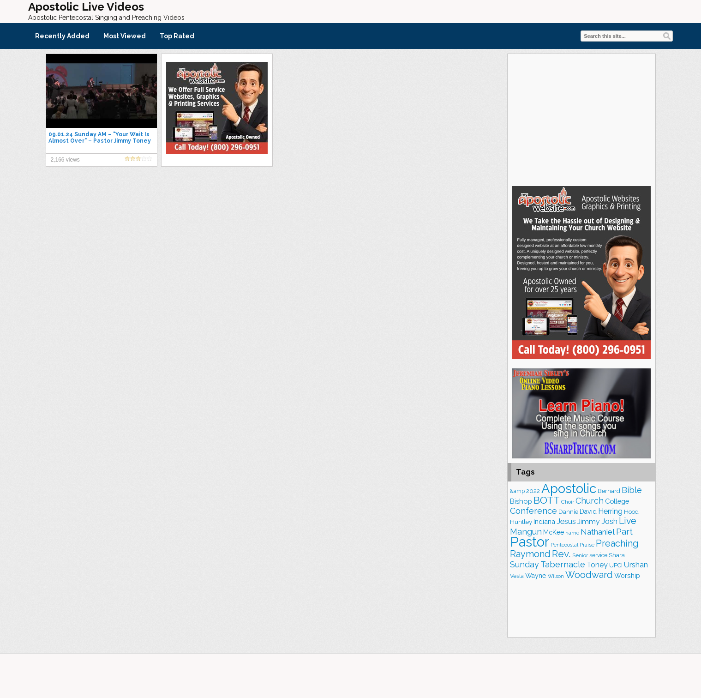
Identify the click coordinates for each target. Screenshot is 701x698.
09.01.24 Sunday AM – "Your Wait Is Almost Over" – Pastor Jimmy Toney (99, 137)
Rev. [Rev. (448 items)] (561, 554)
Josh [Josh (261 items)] (609, 521)
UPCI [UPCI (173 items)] (616, 565)
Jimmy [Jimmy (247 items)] (588, 521)
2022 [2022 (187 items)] (533, 490)
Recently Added (62, 36)
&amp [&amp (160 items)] (517, 491)
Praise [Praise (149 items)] (587, 545)
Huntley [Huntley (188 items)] (521, 521)
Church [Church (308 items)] (589, 500)
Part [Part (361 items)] (624, 531)
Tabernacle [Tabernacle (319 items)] (562, 564)
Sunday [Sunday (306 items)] (524, 564)
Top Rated (177, 36)
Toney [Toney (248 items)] (597, 564)
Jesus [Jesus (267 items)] (566, 521)
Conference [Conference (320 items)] (533, 511)
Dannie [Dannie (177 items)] (568, 511)
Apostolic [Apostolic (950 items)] (568, 488)
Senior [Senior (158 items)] (580, 555)
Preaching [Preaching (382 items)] (617, 543)
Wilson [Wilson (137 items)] (556, 576)
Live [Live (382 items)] (627, 521)
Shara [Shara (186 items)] (617, 555)
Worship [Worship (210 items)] (627, 575)
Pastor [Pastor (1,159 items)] (529, 542)
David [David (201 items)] (588, 511)
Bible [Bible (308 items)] (632, 490)
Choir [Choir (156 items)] (567, 502)
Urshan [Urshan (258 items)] (636, 564)
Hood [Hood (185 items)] (631, 511)
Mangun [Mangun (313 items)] (526, 531)
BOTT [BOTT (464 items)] (546, 500)
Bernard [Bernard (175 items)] (609, 490)
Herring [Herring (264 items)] (610, 511)
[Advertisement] (581, 118)
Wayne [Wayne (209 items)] (535, 575)
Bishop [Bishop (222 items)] (521, 501)
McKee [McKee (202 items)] (553, 532)
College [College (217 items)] (617, 501)
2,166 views (65, 159)
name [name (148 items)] (572, 533)
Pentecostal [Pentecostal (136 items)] (564, 545)
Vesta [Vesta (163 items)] (517, 576)
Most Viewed (124, 36)
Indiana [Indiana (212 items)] (544, 521)
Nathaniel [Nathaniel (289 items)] (598, 531)
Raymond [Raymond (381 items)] (530, 554)
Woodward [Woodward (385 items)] (589, 574)
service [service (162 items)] (598, 555)
